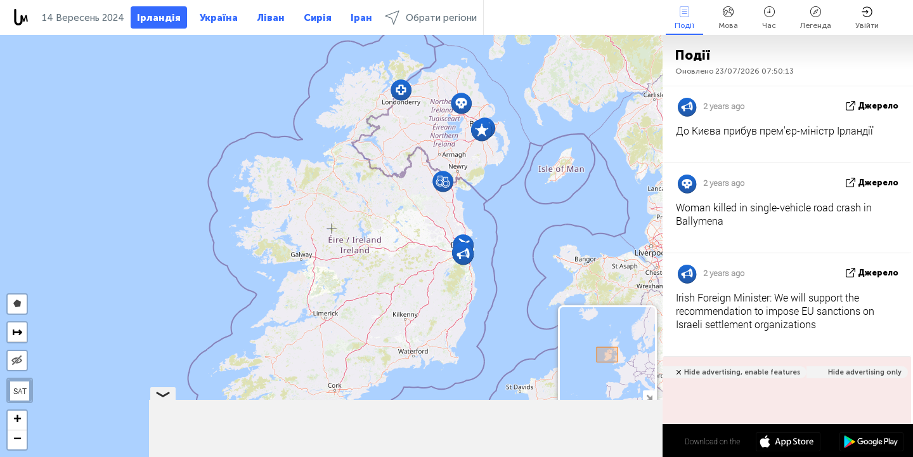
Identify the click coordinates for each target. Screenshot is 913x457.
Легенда (815, 18)
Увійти (867, 18)
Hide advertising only (865, 372)
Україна (219, 17)
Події (684, 18)
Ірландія (159, 17)
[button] (463, 254)
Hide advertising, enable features (742, 372)
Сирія (318, 17)
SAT (20, 391)
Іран (361, 17)
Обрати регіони (431, 17)
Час (769, 18)
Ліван (271, 17)
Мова (728, 18)
